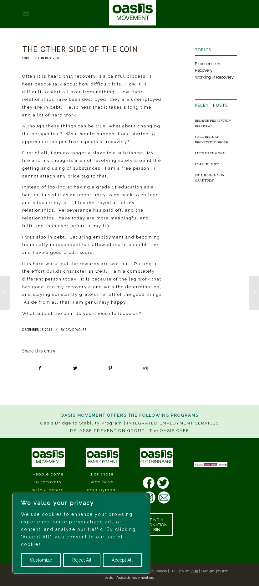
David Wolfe (75, 329)
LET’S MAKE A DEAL (210, 153)
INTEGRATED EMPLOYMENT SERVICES (173, 423)
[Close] (146, 495)
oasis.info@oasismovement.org (130, 578)
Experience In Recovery (40, 58)
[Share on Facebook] (40, 368)
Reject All (81, 560)
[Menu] (25, 14)
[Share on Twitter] (75, 368)
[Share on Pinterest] (110, 368)
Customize (41, 560)
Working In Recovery (214, 77)
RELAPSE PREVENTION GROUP (107, 430)
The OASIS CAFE (169, 430)
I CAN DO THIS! (207, 164)
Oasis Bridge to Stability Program (81, 423)
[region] (81, 533)
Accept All (122, 560)
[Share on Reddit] (145, 368)
